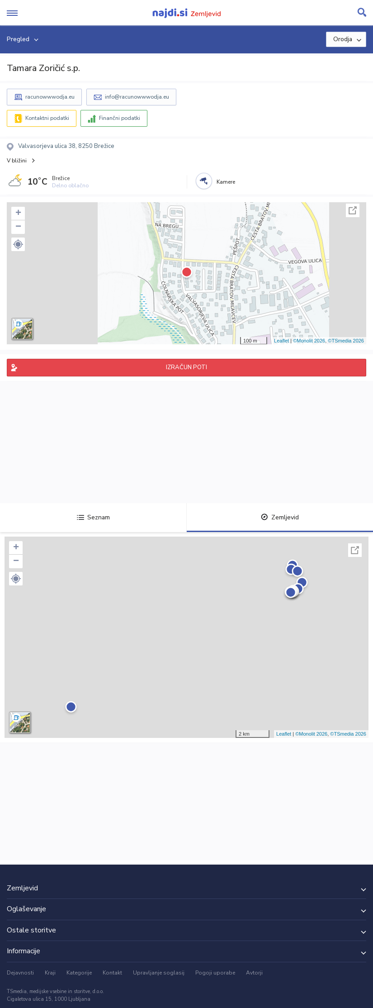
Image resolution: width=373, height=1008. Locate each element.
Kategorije (79, 972)
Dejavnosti (20, 972)
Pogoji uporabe (215, 972)
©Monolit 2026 (309, 340)
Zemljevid (280, 517)
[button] (18, 244)
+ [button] (18, 213)
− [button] (18, 227)
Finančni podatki (119, 118)
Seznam (93, 517)
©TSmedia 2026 (346, 340)
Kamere (226, 181)
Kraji (50, 972)
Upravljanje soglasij (158, 972)
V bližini (17, 160)
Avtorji (254, 972)
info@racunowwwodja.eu (137, 96)
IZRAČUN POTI (186, 367)
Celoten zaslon (352, 210)
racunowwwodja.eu (50, 96)
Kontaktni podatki (47, 118)
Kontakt (112, 972)
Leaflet (281, 340)
